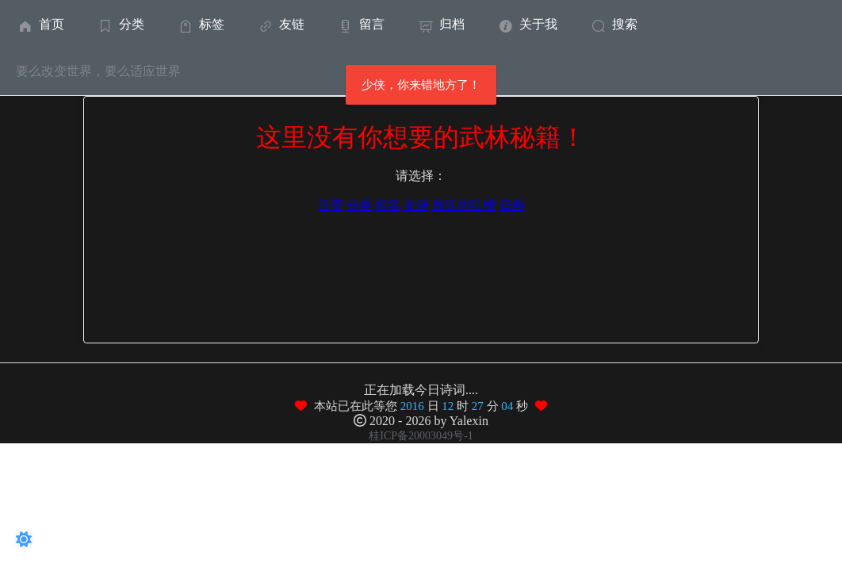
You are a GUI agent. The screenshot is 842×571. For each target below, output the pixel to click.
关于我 (526, 24)
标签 (200, 24)
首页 (40, 24)
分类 (120, 24)
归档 (440, 24)
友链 (280, 24)
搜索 (613, 24)
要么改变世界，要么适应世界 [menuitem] (98, 71)
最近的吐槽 (464, 205)
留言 (360, 24)
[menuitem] (40, 24)
